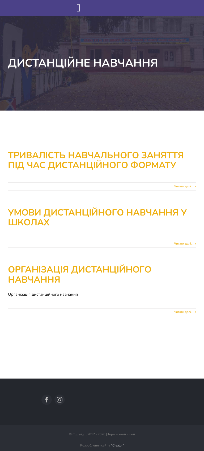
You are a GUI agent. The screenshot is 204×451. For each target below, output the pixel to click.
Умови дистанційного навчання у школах (97, 217)
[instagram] (59, 400)
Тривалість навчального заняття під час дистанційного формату (96, 160)
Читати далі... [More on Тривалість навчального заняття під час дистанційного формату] (183, 186)
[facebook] (46, 400)
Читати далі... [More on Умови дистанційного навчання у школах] (183, 243)
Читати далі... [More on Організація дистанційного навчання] (183, 312)
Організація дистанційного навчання (79, 274)
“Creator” (117, 445)
